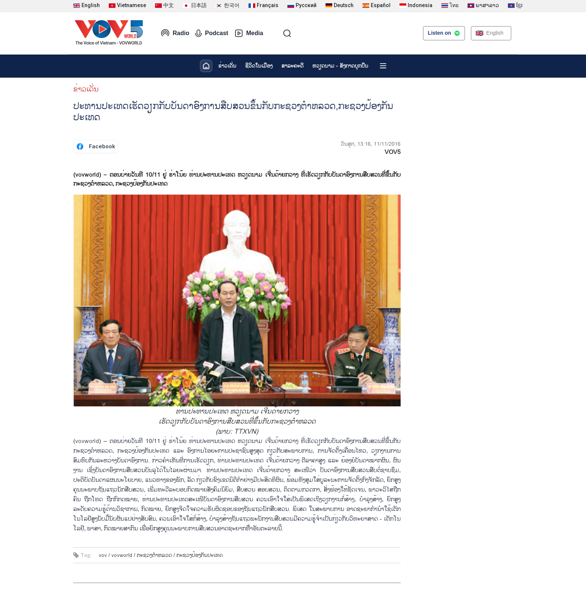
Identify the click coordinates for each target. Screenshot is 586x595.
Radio (175, 33)
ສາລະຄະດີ (292, 66)
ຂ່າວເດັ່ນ (227, 66)
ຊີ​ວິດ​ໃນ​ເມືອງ (258, 66)
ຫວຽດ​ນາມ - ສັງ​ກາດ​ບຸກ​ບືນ (340, 66)
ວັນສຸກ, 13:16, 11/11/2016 (371, 144)
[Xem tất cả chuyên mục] (383, 66)
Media (248, 33)
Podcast (211, 33)
